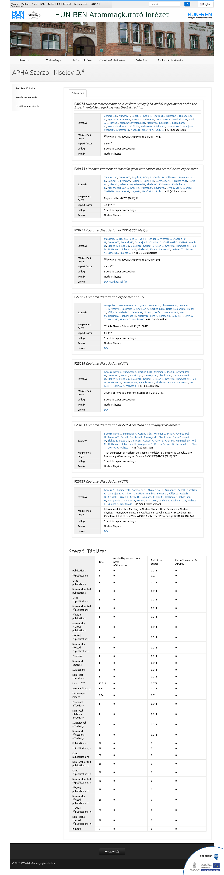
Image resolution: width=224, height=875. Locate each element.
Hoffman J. (114, 249)
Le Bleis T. (177, 249)
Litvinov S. (159, 126)
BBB (42, 4)
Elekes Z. (113, 246)
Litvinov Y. (119, 386)
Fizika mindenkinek (170, 60)
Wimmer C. (166, 239)
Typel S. (142, 239)
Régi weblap (17, 6)
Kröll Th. (134, 126)
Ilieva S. (114, 123)
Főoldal (14, 4)
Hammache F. (183, 246)
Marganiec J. (111, 239)
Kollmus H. (165, 123)
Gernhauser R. (163, 119)
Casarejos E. (141, 242)
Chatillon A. (155, 242)
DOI (106, 281)
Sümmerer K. (130, 372)
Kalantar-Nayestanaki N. (132, 123)
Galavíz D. (136, 246)
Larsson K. (164, 249)
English (205, 4)
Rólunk (24, 60)
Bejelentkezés (81, 4)
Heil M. (160, 497)
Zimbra (25, 4)
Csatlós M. (159, 116)
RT (58, 4)
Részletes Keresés (26, 97)
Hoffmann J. (114, 382)
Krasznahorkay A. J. (118, 126)
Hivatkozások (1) (118, 281)
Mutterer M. (122, 130)
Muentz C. (125, 252)
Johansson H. (129, 249)
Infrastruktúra (83, 60)
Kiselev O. (152, 123)
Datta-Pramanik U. (176, 309)
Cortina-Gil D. (170, 242)
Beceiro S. (109, 490)
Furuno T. (137, 119)
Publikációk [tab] (78, 93)
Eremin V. (125, 119)
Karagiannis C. (146, 382)
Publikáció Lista (25, 88)
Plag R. (170, 372)
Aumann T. (124, 116)
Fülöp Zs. (124, 246)
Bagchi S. (137, 116)
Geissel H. (149, 119)
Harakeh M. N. (180, 119)
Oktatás (141, 60)
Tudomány (53, 60)
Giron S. (159, 246)
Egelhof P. (113, 119)
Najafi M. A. (148, 130)
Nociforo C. (138, 319)
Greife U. (169, 246)
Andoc (51, 4)
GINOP (94, 4)
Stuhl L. (160, 130)
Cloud (34, 4)
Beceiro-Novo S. (128, 239)
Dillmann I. (172, 116)
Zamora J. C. (110, 116)
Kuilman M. (147, 126)
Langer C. (154, 239)
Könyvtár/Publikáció (112, 60)
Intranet (67, 4)
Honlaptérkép (112, 851)
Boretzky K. (127, 242)
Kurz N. (154, 249)
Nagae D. (136, 130)
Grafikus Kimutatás (28, 106)
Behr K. (124, 375)
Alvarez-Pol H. (169, 305)
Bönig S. (147, 116)
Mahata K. (113, 252)
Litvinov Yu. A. (174, 126)
